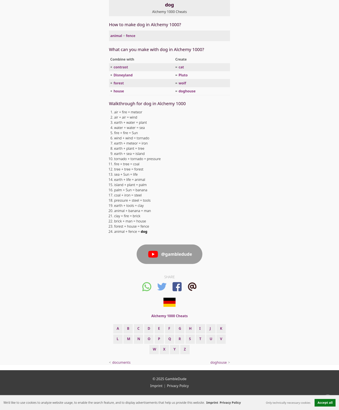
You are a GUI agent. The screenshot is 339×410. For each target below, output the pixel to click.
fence (130, 35)
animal (116, 35)
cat (181, 67)
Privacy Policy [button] (230, 402)
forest (119, 83)
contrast (121, 67)
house (119, 91)
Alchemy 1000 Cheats (169, 11)
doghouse (187, 91)
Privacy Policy (178, 385)
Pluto (183, 75)
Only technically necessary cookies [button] (288, 403)
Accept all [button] (325, 402)
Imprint (212, 402)
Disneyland (123, 75)
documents (121, 362)
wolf (182, 83)
